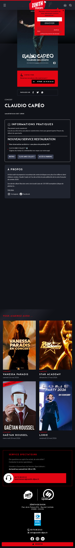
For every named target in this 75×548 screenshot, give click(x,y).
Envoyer (49, 23)
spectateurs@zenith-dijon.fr (27, 479)
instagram (13, 194)
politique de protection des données (49, 33)
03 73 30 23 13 (21, 477)
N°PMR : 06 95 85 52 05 (45, 81)
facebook (25, 194)
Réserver (39, 544)
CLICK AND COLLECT (27, 156)
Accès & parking (45, 156)
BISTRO (11, 156)
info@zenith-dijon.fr (39, 533)
